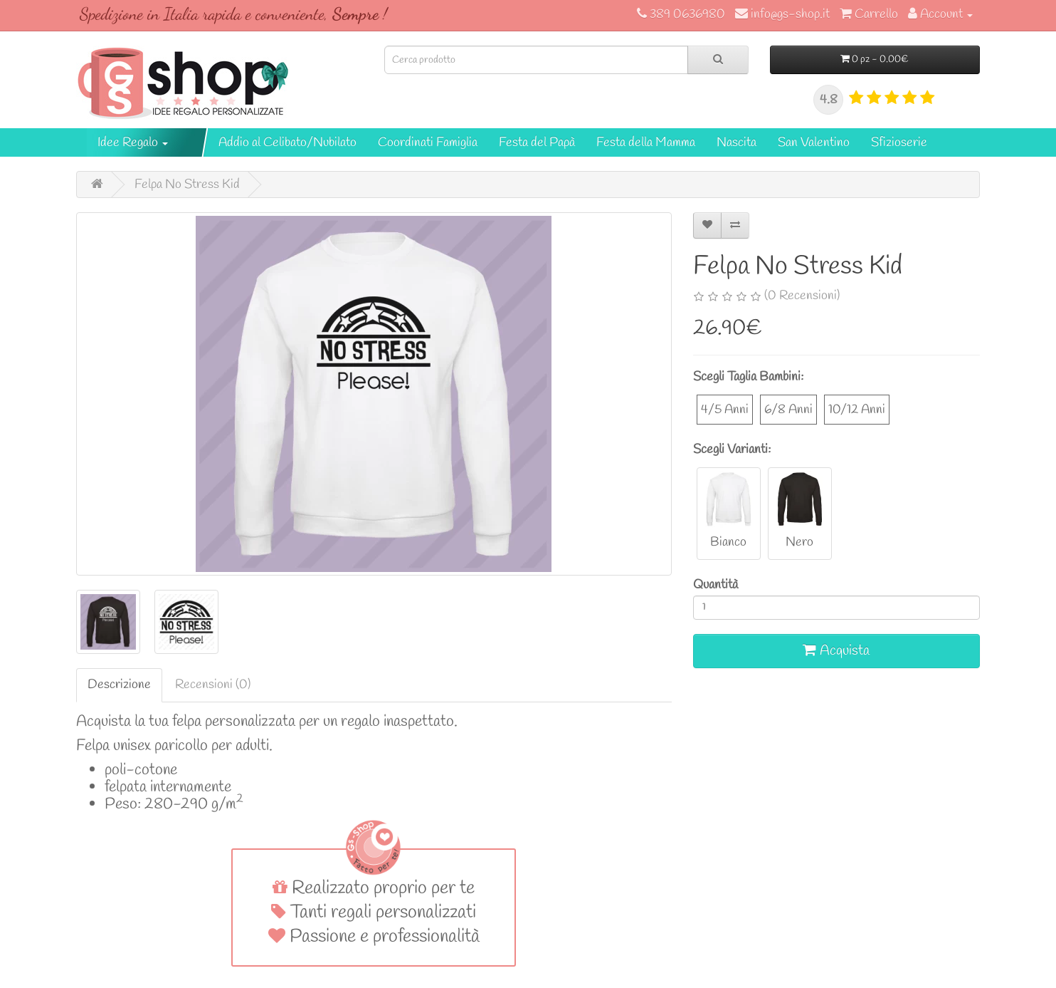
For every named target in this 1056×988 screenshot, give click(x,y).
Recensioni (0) (212, 684)
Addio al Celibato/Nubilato (287, 142)
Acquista (836, 650)
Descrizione (119, 684)
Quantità (715, 585)
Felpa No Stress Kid (187, 184)
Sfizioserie (899, 142)
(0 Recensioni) (802, 295)
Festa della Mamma (645, 142)
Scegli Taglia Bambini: (748, 377)
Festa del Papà (537, 142)
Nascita (736, 142)
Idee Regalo (132, 142)
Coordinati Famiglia (427, 142)
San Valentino (814, 142)
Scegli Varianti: (732, 449)
